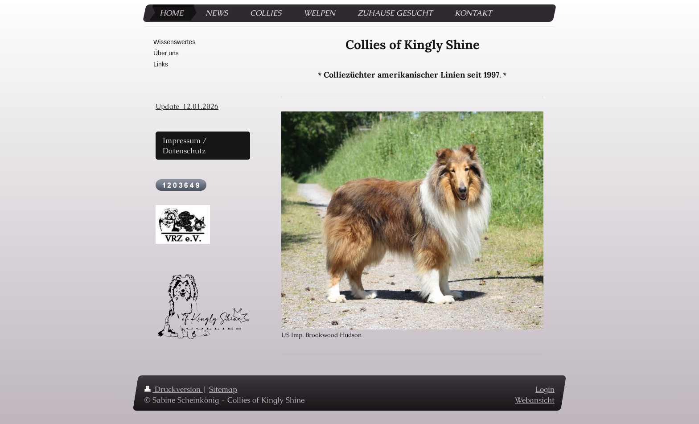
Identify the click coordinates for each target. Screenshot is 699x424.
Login (545, 389)
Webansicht (535, 399)
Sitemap (223, 389)
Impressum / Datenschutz (185, 146)
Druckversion (173, 389)
